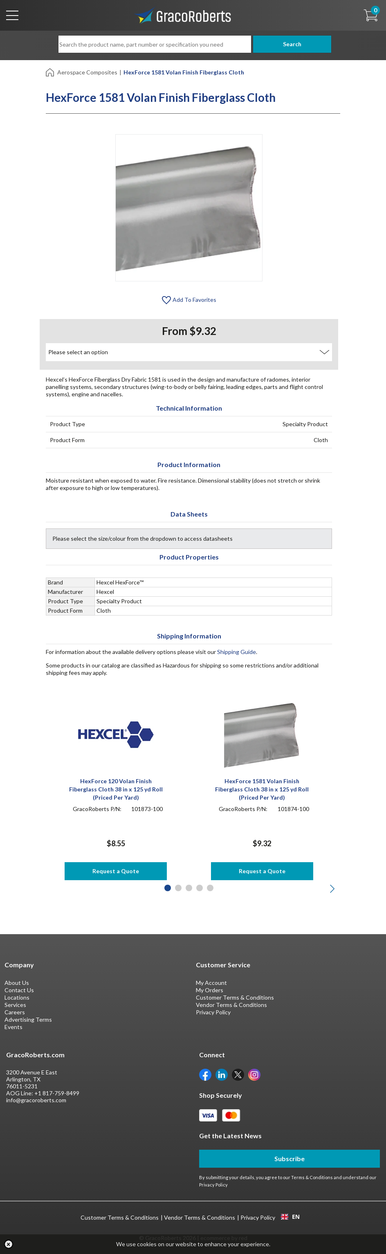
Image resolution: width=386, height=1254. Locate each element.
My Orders (209, 990)
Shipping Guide (236, 651)
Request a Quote (115, 870)
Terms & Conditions (312, 1177)
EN (290, 1216)
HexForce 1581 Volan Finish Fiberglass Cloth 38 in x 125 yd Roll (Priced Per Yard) (262, 789)
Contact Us (19, 990)
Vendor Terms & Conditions (231, 1004)
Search (289, 43)
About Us (16, 982)
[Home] (50, 71)
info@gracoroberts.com (36, 1100)
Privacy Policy (213, 1012)
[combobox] (290, 1216)
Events (13, 1026)
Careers (14, 1012)
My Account (211, 982)
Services (15, 1004)
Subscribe (289, 1158)
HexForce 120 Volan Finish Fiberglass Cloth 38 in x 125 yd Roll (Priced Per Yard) (116, 789)
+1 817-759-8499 (56, 1093)
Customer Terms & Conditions (235, 997)
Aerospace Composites (87, 72)
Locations (16, 997)
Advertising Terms (28, 1019)
